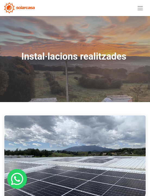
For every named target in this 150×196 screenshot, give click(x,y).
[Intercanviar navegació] (140, 8)
